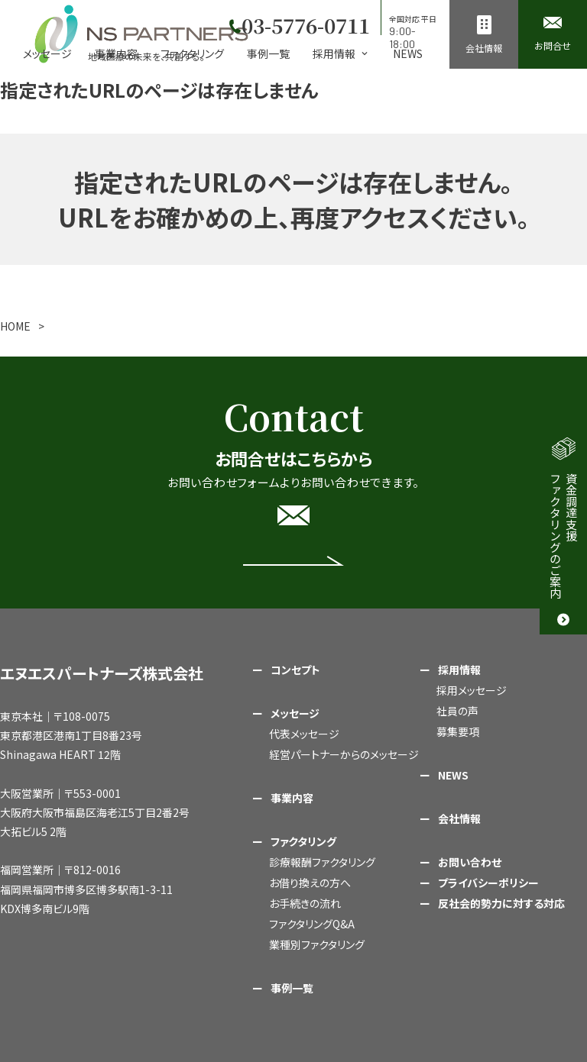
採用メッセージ (471, 690)
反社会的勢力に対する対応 (501, 903)
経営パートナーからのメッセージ (344, 754)
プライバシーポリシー (488, 882)
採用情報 (459, 669)
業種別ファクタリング (317, 944)
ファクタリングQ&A (312, 923)
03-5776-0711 (303, 23)
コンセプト (295, 669)
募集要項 (457, 731)
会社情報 (459, 818)
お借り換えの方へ (310, 882)
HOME (15, 326)
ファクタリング (192, 53)
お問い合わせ (469, 862)
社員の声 (457, 710)
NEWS (408, 53)
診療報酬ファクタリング (322, 862)
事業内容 (116, 53)
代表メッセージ (304, 733)
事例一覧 (268, 53)
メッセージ (47, 53)
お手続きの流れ (305, 903)
